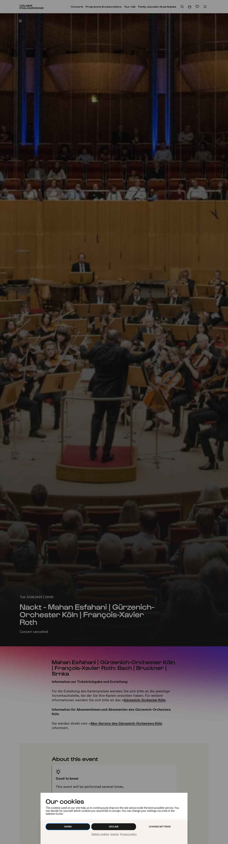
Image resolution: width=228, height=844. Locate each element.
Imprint (114, 834)
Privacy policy (128, 834)
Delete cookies (100, 834)
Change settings (160, 826)
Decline (114, 826)
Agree (68, 826)
